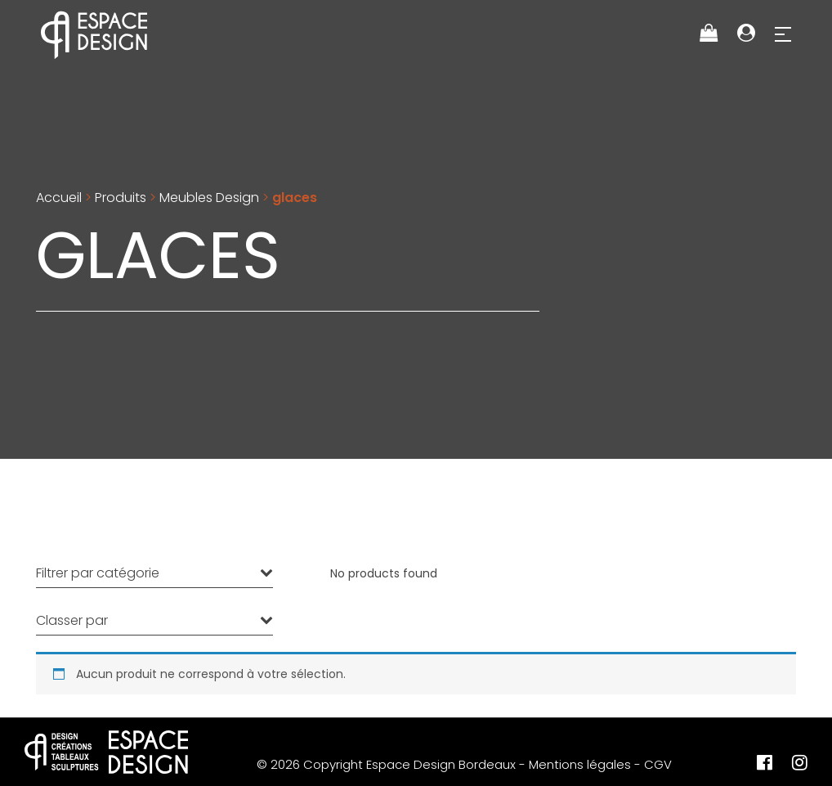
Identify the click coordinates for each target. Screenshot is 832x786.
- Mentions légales (575, 764)
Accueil (59, 197)
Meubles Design (209, 197)
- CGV (653, 764)
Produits (120, 197)
